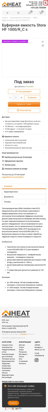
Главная (5, 18)
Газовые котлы (7, 345)
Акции (21, 350)
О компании (23, 361)
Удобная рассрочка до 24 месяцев (18, 157)
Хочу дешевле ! (24, 91)
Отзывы (7, 202)
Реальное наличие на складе (16, 169)
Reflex (35, 18)
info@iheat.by (39, 355)
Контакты (22, 363)
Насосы (5, 373)
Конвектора (6, 366)
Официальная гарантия (14, 161)
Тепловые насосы (8, 359)
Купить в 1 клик (24, 104)
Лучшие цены (10, 165)
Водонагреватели (8, 361)
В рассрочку (24, 110)
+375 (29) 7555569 (38, 8)
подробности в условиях (12, 177)
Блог (20, 359)
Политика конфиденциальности (13, 338)
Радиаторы (6, 363)
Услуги (21, 347)
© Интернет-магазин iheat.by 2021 (14, 332)
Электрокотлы (7, 347)
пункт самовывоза (16, 131)
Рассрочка (23, 352)
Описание (8, 186)
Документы (9, 197)
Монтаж (22, 345)
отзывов (23, 334)
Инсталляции (7, 377)
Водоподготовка (8, 375)
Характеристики (11, 192)
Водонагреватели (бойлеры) (20, 18)
